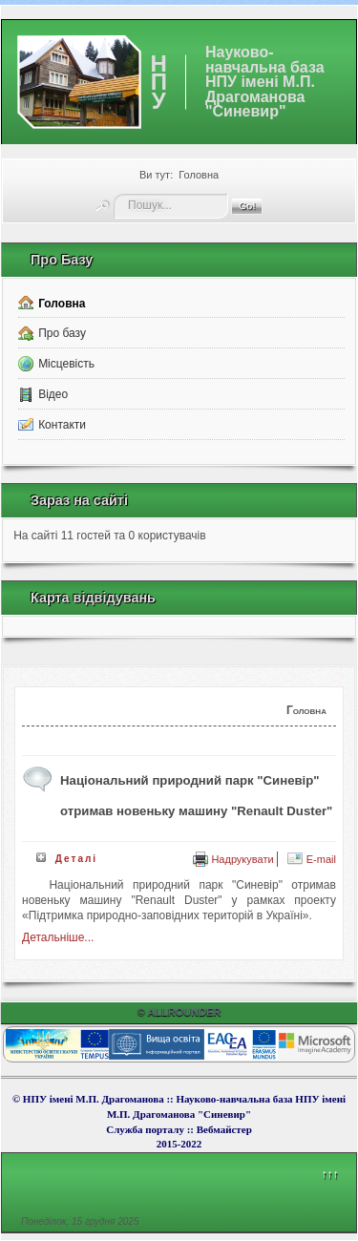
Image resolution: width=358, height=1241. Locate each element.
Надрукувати (233, 859)
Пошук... (114, 194)
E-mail (311, 859)
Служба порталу (146, 1129)
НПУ (159, 82)
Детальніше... (58, 937)
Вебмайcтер (224, 1129)
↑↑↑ (329, 1174)
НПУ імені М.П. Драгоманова (93, 1098)
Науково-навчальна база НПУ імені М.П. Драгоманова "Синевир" (265, 82)
